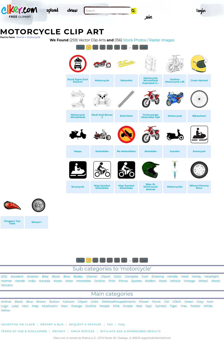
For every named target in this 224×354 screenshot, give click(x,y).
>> (135, 47)
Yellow (5, 310)
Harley (196, 276)
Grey (200, 301)
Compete (131, 276)
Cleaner (92, 276)
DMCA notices (83, 331)
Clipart (105, 276)
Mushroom (49, 306)
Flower (144, 301)
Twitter (195, 306)
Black (56, 276)
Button (54, 301)
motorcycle (33, 37)
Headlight (212, 276)
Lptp (15, 306)
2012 (4, 276)
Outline (99, 281)
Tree (184, 306)
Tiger (173, 306)
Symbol (161, 306)
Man (25, 306)
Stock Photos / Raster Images (148, 40)
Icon (210, 301)
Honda (20, 281)
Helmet (6, 281)
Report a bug (52, 324)
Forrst (156, 301)
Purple (128, 306)
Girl (166, 301)
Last (143, 47)
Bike (45, 276)
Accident (17, 276)
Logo (4, 306)
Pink (112, 281)
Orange (76, 306)
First (80, 47)
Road (162, 281)
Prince (123, 281)
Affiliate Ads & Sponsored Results (130, 331)
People (105, 306)
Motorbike (84, 281)
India (31, 281)
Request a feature (85, 324)
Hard (184, 276)
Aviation (32, 276)
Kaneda (44, 281)
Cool (145, 276)
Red (139, 306)
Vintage (189, 281)
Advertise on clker (18, 324)
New (64, 306)
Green (189, 301)
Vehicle (175, 281)
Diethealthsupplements (119, 301)
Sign (149, 306)
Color (117, 276)
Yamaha (6, 285)
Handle (172, 276)
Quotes (136, 281)
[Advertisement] (33, 117)
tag (110, 324)
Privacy (59, 331)
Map (35, 306)
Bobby (78, 276)
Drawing (158, 276)
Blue (66, 276)
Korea (58, 281)
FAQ (121, 324)
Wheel (203, 281)
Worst (216, 281)
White (208, 306)
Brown (41, 301)
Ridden (150, 281)
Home (20, 37)
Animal (6, 301)
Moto (69, 281)
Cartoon (68, 301)
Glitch (177, 301)
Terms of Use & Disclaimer (24, 331)
